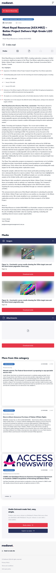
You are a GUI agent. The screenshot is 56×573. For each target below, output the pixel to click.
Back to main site (8, 551)
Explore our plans (28, 531)
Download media (28, 274)
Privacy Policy (5, 562)
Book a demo (28, 525)
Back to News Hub (10, 11)
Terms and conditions (7, 566)
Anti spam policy (6, 569)
